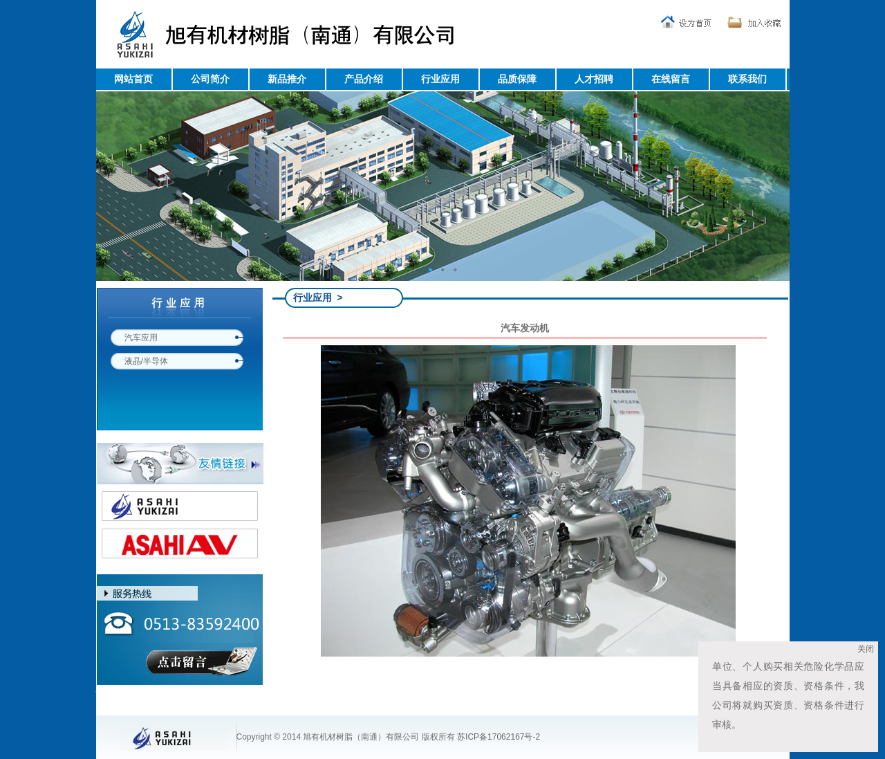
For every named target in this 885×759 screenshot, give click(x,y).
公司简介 (210, 78)
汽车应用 (141, 337)
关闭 (872, 649)
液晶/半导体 (146, 361)
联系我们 (747, 78)
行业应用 (440, 78)
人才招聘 (594, 78)
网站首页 (133, 78)
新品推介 (287, 78)
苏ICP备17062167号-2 (498, 737)
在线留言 (670, 78)
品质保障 (517, 78)
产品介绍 (363, 78)
